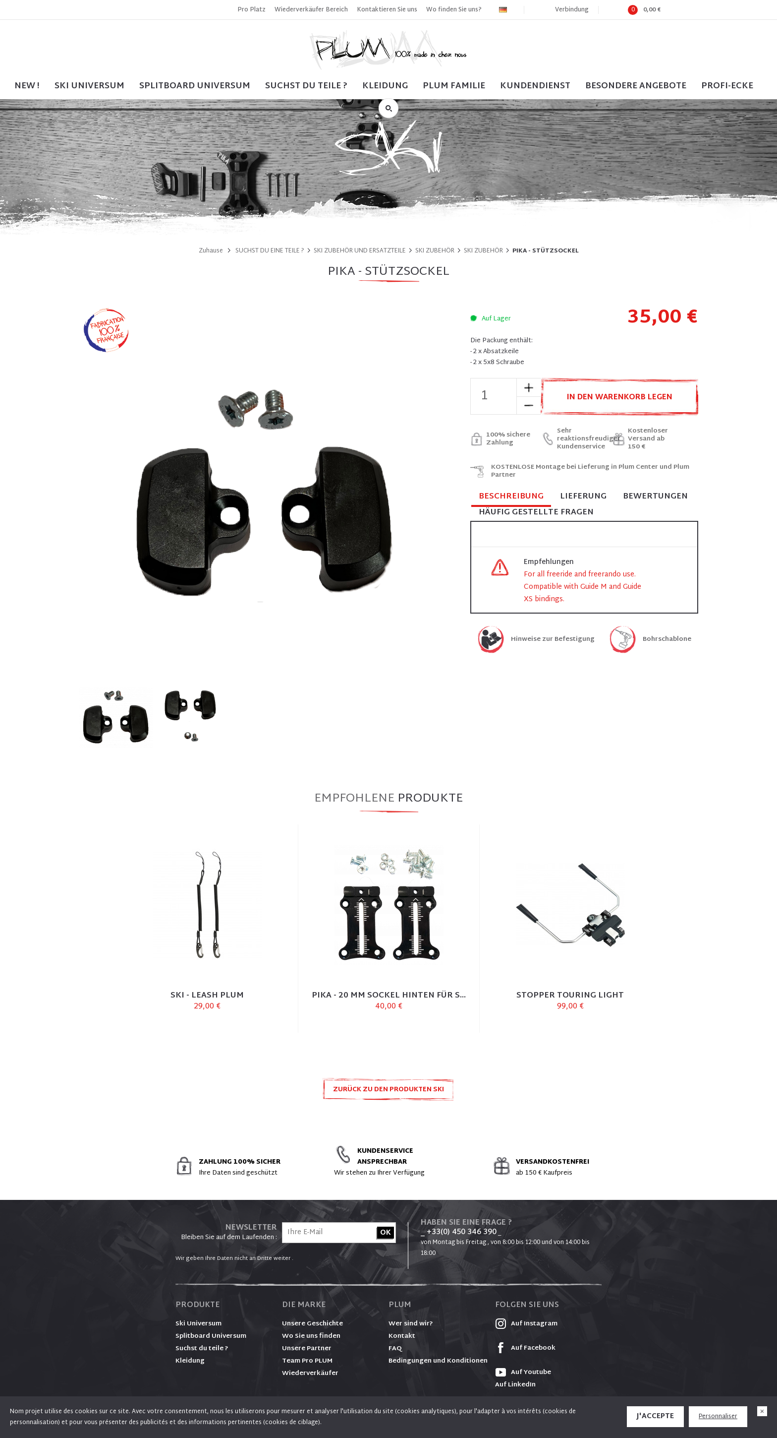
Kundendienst (535, 86)
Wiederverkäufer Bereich (311, 9)
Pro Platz (251, 9)
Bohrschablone (667, 639)
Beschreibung (511, 497)
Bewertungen (655, 497)
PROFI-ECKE (727, 86)
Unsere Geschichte (312, 1324)
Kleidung (385, 86)
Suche (388, 108)
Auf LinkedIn (515, 1385)
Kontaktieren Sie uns (387, 9)
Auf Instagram (526, 1324)
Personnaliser (718, 1416)
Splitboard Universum (210, 1336)
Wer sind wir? (410, 1324)
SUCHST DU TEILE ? (306, 86)
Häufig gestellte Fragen (536, 512)
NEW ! (27, 86)
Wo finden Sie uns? (454, 9)
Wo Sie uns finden (311, 1336)
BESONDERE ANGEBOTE (635, 86)
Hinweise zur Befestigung (553, 639)
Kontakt (401, 1336)
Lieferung (583, 497)
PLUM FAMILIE (454, 86)
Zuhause (211, 251)
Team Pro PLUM (307, 1361)
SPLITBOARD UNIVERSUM (194, 86)
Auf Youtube (523, 1372)
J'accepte (655, 1416)
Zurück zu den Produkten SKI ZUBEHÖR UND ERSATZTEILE (388, 1092)
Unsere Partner (307, 1349)
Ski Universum (198, 1324)
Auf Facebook (525, 1348)
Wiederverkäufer (310, 1373)
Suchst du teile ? (201, 1349)
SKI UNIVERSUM (89, 86)
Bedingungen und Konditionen (438, 1361)
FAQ (395, 1349)
